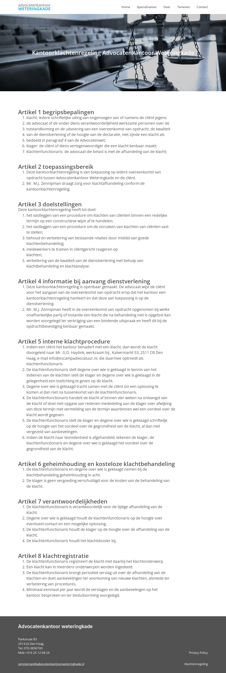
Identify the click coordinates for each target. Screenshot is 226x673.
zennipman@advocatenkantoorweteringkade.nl (51, 664)
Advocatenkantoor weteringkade (55, 626)
